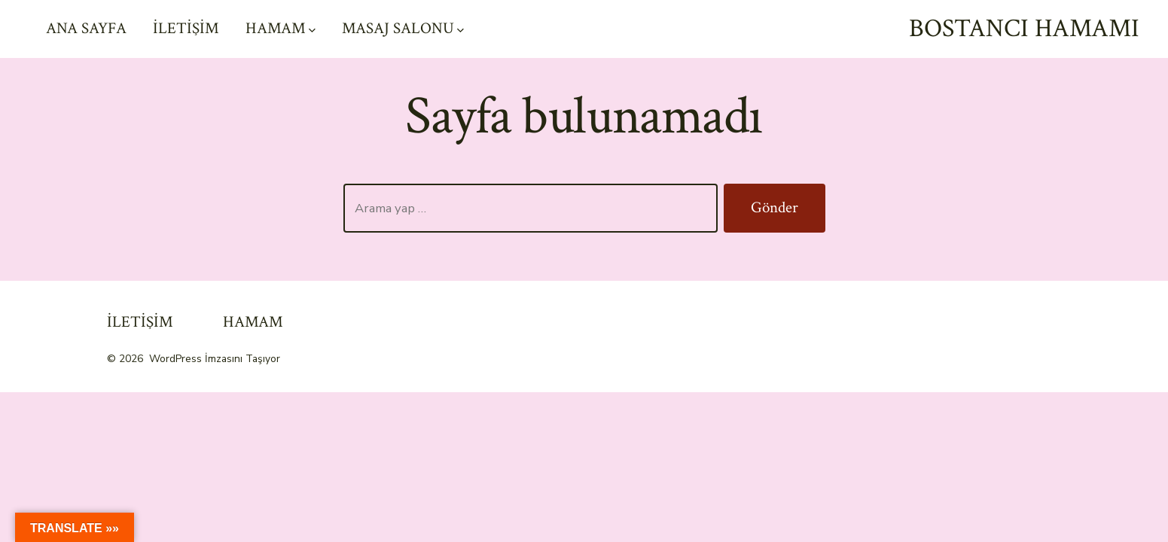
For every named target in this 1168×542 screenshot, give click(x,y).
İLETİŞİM (186, 28)
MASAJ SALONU (403, 28)
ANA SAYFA (86, 28)
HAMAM (280, 28)
